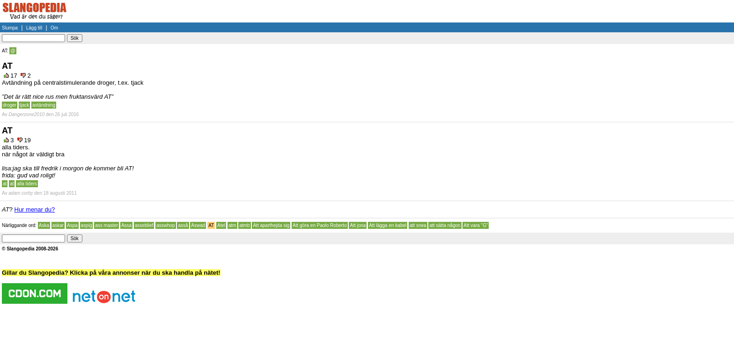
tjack (24, 105)
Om (54, 27)
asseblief (144, 225)
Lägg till (34, 27)
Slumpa (10, 27)
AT (211, 225)
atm (232, 225)
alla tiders (27, 183)
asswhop (165, 225)
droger (9, 105)
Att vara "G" (475, 225)
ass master (106, 225)
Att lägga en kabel (387, 225)
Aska (44, 225)
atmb (244, 225)
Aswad (198, 225)
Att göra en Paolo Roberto (320, 225)
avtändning (43, 105)
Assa (126, 225)
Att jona (358, 225)
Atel (221, 225)
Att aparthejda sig (271, 225)
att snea (418, 225)
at (5, 183)
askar (58, 225)
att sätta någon (444, 225)
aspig (86, 225)
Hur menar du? (35, 209)
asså (183, 225)
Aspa (72, 225)
